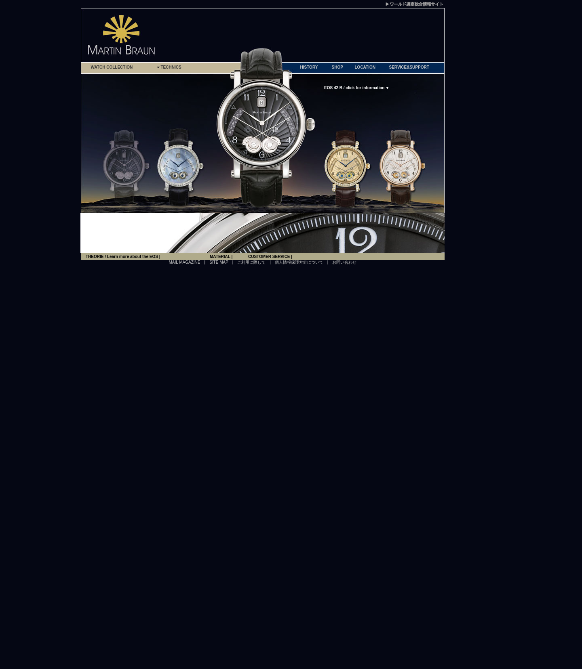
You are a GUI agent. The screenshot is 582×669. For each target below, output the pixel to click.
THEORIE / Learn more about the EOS (122, 256)
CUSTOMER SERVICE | (270, 256)
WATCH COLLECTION (112, 67)
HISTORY (309, 67)
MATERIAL (221, 256)
